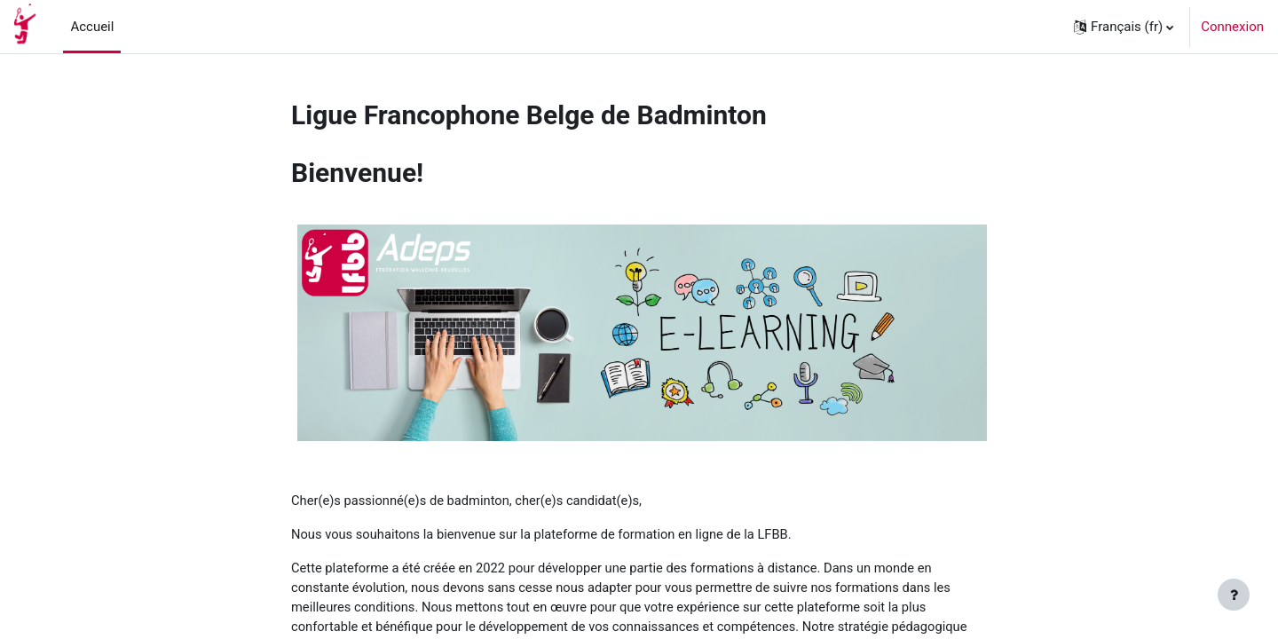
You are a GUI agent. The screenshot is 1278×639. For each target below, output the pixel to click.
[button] (1123, 26)
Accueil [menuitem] (92, 27)
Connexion (1232, 27)
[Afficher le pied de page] (1234, 595)
